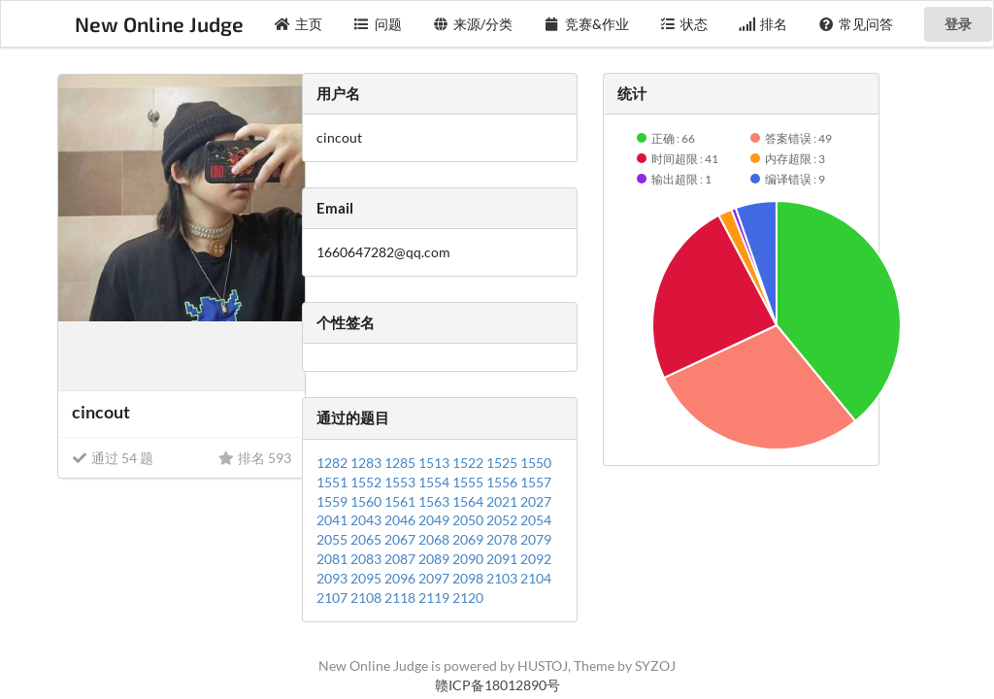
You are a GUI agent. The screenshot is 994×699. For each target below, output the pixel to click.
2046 (401, 520)
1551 (333, 482)
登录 (958, 24)
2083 (367, 558)
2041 (333, 520)
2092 (535, 558)
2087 (401, 558)
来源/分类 (473, 24)
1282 (333, 462)
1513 (435, 462)
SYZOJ (655, 665)
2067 (401, 539)
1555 (469, 482)
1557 (535, 482)
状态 (684, 24)
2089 (435, 558)
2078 (503, 539)
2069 (469, 539)
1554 (435, 482)
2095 (367, 578)
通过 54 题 (112, 457)
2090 (469, 558)
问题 (377, 24)
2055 (333, 539)
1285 (401, 462)
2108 (367, 597)
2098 (469, 578)
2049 (435, 520)
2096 (401, 578)
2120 (467, 597)
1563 (435, 501)
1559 (333, 501)
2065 (367, 539)
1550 (535, 462)
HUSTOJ (542, 665)
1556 (503, 482)
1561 (401, 501)
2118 (401, 597)
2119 (435, 597)
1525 (503, 462)
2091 (503, 558)
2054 (535, 520)
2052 (503, 520)
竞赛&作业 (586, 24)
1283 (367, 462)
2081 (333, 558)
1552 (367, 482)
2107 (333, 597)
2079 (535, 539)
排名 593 (254, 457)
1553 (401, 482)
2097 (435, 578)
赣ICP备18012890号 (497, 685)
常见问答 (856, 24)
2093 (333, 578)
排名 (763, 24)
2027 (535, 501)
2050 (469, 520)
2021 (503, 501)
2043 (367, 520)
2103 (503, 578)
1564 (469, 501)
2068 (435, 539)
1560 (367, 501)
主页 (299, 24)
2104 (535, 578)
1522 (469, 462)
